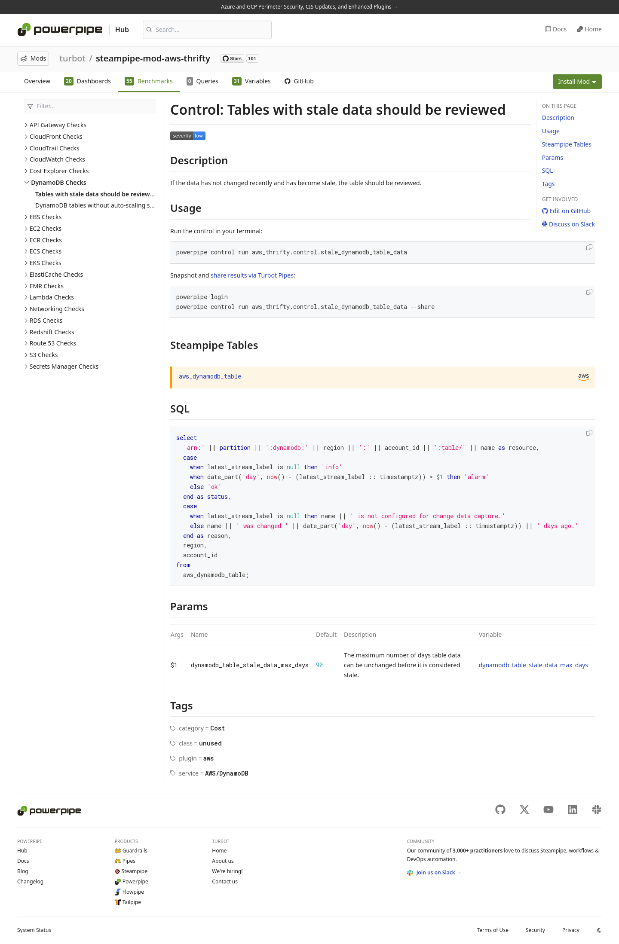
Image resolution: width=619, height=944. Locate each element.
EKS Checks (45, 263)
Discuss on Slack (568, 224)
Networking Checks (57, 309)
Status (34, 930)
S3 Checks (44, 355)
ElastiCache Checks (56, 274)
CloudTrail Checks (55, 148)
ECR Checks (46, 240)
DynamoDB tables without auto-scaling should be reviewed (118, 205)
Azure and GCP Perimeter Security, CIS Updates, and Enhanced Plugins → (309, 6)
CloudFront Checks (56, 136)
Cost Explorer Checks (59, 171)
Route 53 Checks (53, 343)
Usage (551, 131)
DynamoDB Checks (58, 182)
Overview (37, 81)
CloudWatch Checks (57, 159)
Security (535, 930)
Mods (33, 58)
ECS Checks (45, 251)
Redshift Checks (52, 332)
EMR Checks (47, 286)
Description (558, 117)
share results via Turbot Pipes (252, 275)
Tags (548, 184)
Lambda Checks (52, 297)
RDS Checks (46, 320)
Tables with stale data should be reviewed (96, 194)
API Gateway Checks (58, 125)
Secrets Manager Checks (64, 366)
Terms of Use (492, 930)
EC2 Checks (46, 228)
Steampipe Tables (566, 144)
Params (552, 157)
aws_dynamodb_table (210, 376)
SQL (547, 170)
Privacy (570, 930)
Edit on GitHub (566, 211)
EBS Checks (46, 217)
